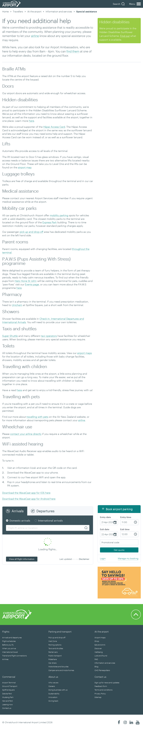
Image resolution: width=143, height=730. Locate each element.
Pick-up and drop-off (56, 637)
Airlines (5, 659)
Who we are (53, 682)
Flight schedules (9, 641)
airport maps (84, 353)
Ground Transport (9, 686)
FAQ (96, 659)
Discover (98, 648)
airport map (24, 167)
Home (5, 11)
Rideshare (52, 659)
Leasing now (7, 704)
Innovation (52, 697)
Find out (125, 35)
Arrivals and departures (12, 637)
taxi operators (49, 335)
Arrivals (18, 511)
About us (53, 676)
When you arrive (9, 648)
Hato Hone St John (26, 280)
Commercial (8, 676)
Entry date (105, 517)
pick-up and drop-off (31, 231)
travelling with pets (37, 416)
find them (72, 51)
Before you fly (8, 645)
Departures (45, 511)
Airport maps (100, 637)
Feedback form (101, 686)
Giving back (53, 701)
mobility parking (59, 215)
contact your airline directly (25, 433)
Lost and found (101, 656)
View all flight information (21, 559)
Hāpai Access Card (54, 126)
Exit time (124, 529)
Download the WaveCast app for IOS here (26, 492)
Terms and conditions (103, 690)
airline (35, 36)
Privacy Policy (100, 693)
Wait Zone (52, 641)
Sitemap (98, 697)
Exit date (104, 529)
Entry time (125, 517)
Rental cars (53, 652)
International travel (10, 652)
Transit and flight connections (14, 656)
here (31, 120)
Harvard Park (7, 701)
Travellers (18, 11)
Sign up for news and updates (107, 682)
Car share (52, 663)
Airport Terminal (9, 682)
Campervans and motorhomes (61, 670)
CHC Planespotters (102, 670)
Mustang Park (7, 697)
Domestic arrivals (19, 520)
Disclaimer (84, 559)
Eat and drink (100, 645)
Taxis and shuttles (55, 648)
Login (103, 558)
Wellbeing (99, 652)
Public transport (55, 656)
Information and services (59, 11)
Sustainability (53, 693)
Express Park (49, 222)
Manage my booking (128, 558)
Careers (51, 686)
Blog (96, 666)
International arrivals (50, 520)
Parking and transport (60, 631)
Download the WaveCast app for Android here (28, 498)
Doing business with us (57, 690)
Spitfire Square (8, 690)
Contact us (6, 708)
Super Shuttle (10, 335)
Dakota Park (7, 693)
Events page (32, 284)
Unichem (17, 305)
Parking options (54, 645)
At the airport (34, 11)
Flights (5, 631)
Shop (97, 641)
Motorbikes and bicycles (58, 666)
